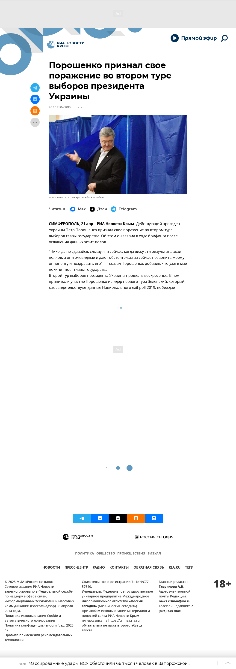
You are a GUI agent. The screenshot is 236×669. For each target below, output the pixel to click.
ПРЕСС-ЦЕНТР (76, 568)
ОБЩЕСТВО (105, 553)
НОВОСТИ (51, 568)
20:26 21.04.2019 (60, 107)
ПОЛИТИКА (84, 553)
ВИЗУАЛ (154, 553)
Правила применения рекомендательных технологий (38, 638)
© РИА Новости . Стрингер (64, 197)
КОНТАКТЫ (119, 568)
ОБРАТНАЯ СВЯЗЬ (148, 568)
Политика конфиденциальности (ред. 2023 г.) (39, 628)
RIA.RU (174, 568)
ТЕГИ (189, 568)
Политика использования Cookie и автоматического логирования (33, 618)
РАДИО (99, 568)
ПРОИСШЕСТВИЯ (131, 553)
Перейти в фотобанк (92, 197)
